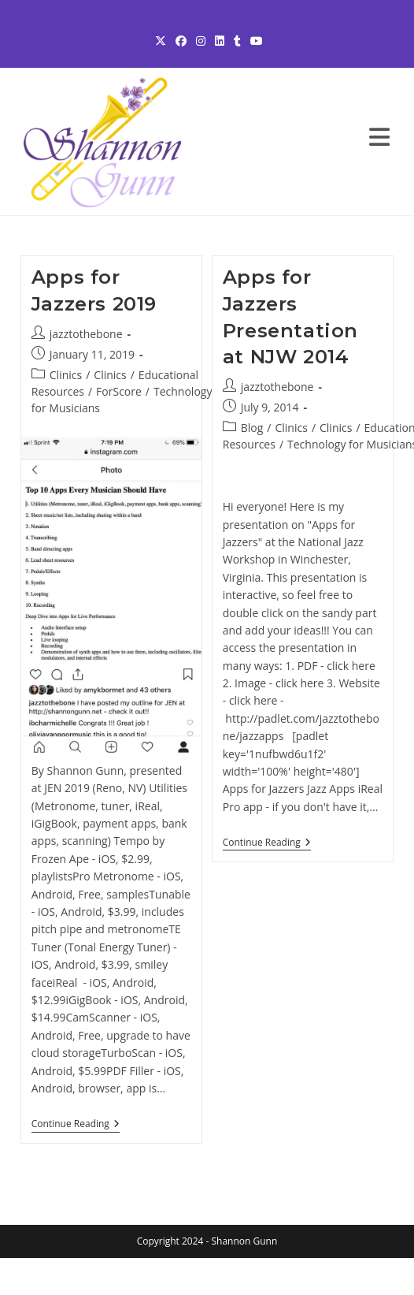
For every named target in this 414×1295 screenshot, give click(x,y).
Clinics (66, 374)
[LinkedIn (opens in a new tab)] (219, 41)
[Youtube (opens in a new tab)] (254, 41)
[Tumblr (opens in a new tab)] (237, 41)
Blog (252, 427)
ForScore (119, 391)
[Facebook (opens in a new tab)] (181, 41)
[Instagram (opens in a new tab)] (200, 41)
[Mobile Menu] (379, 141)
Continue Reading (75, 1125)
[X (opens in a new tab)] (160, 41)
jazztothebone (86, 333)
